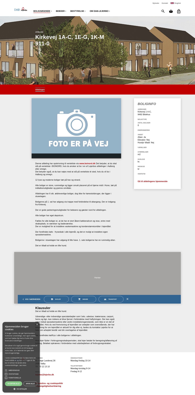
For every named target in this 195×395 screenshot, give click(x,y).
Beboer (60, 11)
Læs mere (22, 365)
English (178, 3)
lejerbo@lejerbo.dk (44, 375)
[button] (21, 389)
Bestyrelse (77, 11)
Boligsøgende (41, 11)
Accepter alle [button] (14, 384)
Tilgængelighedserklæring (48, 386)
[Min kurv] (171, 11)
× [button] (37, 325)
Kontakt (165, 3)
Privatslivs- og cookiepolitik (49, 383)
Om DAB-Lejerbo (99, 11)
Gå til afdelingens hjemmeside (153, 181)
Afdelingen (40, 90)
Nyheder (156, 3)
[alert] (21, 357)
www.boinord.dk (87, 163)
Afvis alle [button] (30, 384)
